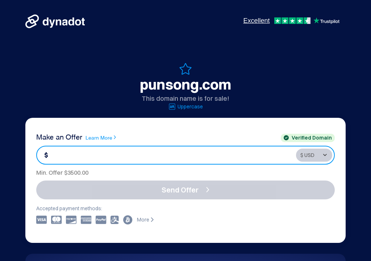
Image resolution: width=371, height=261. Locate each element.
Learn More (101, 137)
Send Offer (185, 189)
